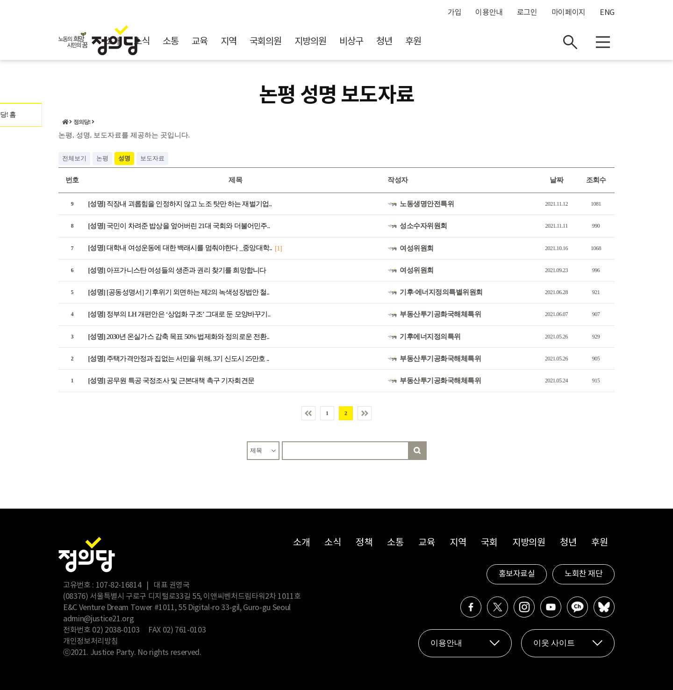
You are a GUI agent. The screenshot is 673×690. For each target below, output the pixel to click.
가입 (454, 12)
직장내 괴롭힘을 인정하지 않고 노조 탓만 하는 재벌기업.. (180, 204)
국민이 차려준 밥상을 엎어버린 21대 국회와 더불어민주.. (179, 226)
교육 (283, 42)
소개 (196, 42)
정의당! (82, 122)
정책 (364, 543)
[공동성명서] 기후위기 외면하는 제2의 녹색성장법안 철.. (178, 292)
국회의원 (349, 42)
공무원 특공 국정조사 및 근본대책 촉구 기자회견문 (171, 381)
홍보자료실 (517, 574)
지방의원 (394, 42)
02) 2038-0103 (115, 630)
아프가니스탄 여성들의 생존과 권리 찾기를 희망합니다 (177, 270)
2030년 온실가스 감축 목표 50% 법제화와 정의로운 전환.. (178, 336)
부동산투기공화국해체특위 (440, 314)
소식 (225, 42)
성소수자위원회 (423, 226)
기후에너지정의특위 (430, 336)
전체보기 (74, 158)
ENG (607, 12)
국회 (489, 543)
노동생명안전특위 (427, 204)
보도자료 (152, 158)
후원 (497, 42)
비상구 (435, 42)
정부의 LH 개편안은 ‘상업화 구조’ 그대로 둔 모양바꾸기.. (179, 314)
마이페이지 (568, 12)
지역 (312, 42)
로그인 (527, 12)
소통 (254, 42)
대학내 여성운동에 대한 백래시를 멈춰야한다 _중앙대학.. (180, 248)
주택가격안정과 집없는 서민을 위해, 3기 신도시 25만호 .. (178, 358)
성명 (124, 158)
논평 (102, 158)
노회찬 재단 (583, 574)
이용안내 (489, 12)
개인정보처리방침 (90, 641)
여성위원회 (417, 248)
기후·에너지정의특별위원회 (441, 292)
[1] (278, 248)
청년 (468, 42)
